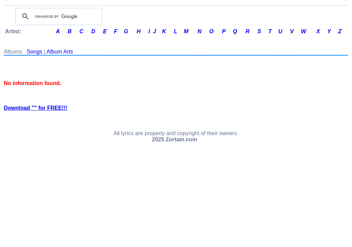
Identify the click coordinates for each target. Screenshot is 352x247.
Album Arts (59, 52)
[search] (57, 16)
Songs (34, 52)
